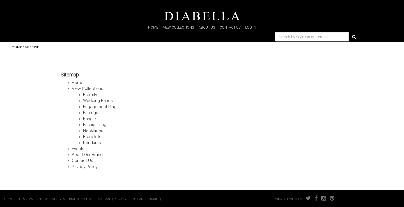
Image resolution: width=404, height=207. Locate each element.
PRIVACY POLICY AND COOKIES (136, 199)
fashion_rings (96, 124)
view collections (178, 27)
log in (250, 27)
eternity (90, 94)
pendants (92, 142)
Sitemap (70, 75)
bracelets (92, 136)
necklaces (93, 130)
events (78, 148)
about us (207, 27)
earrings (90, 112)
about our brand (87, 154)
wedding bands (98, 100)
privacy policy (85, 166)
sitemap (32, 47)
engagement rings (101, 106)
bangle (89, 118)
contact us (230, 27)
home (153, 27)
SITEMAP (104, 199)
